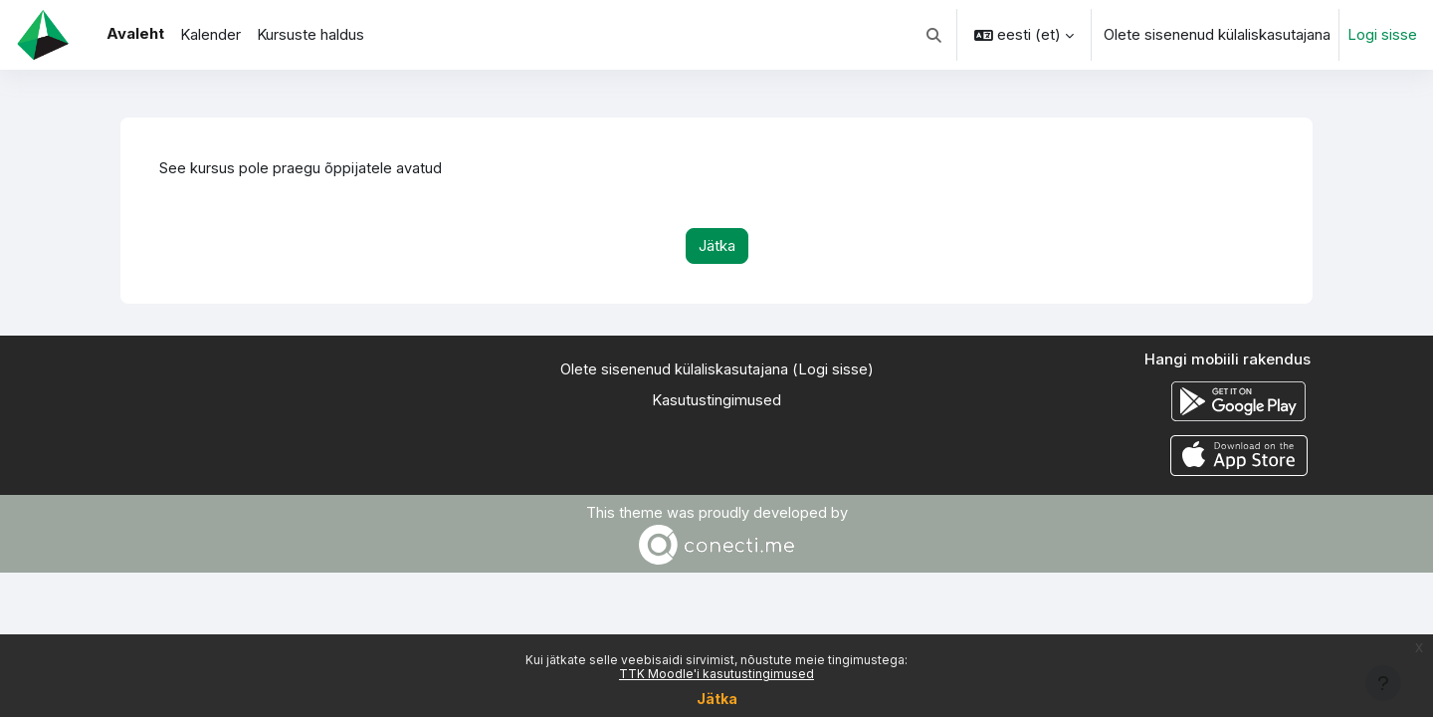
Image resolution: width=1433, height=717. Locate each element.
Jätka (717, 698)
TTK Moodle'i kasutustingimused (716, 673)
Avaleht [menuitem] (135, 33)
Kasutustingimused (716, 400)
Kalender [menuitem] (210, 34)
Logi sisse (1382, 34)
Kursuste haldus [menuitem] (310, 34)
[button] (935, 35)
